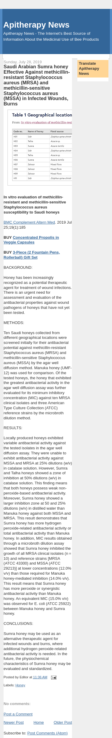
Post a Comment (18, 714)
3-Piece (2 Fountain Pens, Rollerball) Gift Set (32, 255)
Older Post (63, 722)
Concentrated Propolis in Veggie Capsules (31, 240)
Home (38, 722)
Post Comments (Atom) (47, 733)
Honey (20, 685)
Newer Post (14, 722)
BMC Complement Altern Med (29, 222)
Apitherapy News (36, 24)
